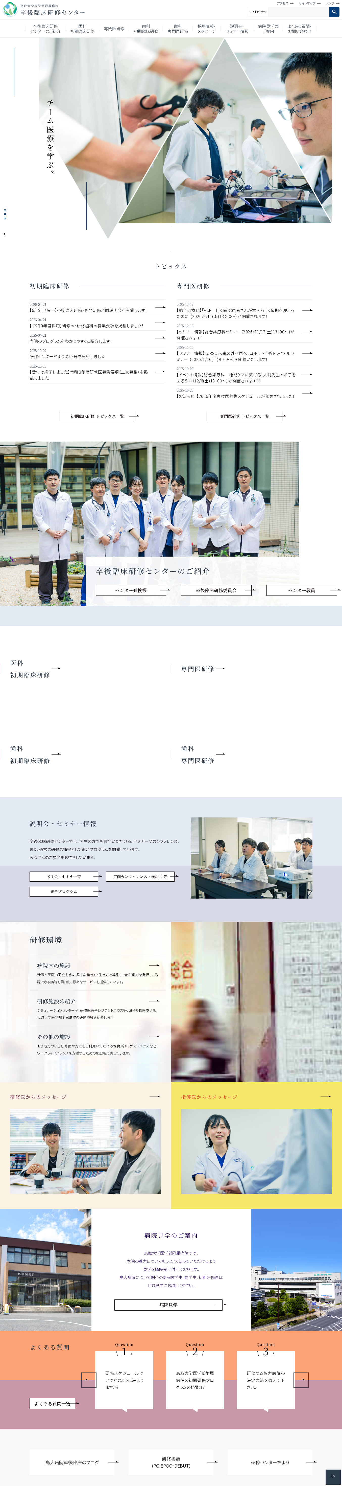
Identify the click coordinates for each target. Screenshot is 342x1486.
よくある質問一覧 (52, 1403)
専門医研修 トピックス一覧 (244, 416)
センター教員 (301, 590)
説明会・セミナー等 (64, 876)
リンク (330, 3)
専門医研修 (114, 29)
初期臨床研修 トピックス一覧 (97, 416)
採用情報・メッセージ (207, 28)
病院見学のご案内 (268, 28)
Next (301, 1380)
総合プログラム (64, 891)
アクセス (282, 3)
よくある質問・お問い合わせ (300, 28)
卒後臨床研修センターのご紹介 (45, 28)
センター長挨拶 (131, 590)
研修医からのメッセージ (38, 1096)
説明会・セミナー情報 (237, 28)
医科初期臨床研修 (82, 28)
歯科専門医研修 (178, 28)
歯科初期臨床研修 (146, 28)
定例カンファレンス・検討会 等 (140, 876)
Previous (88, 1380)
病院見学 (168, 1304)
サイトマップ (307, 3)
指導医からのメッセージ (209, 1096)
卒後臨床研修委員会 (216, 590)
